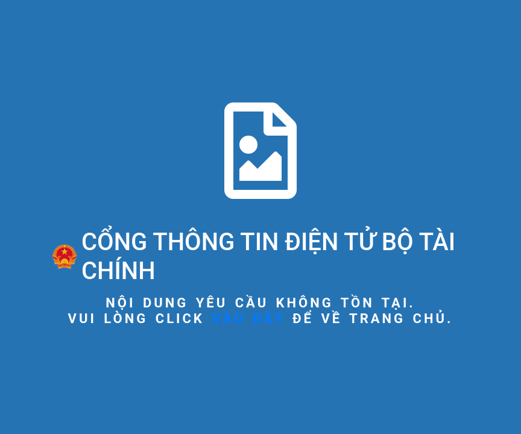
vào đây (248, 318)
